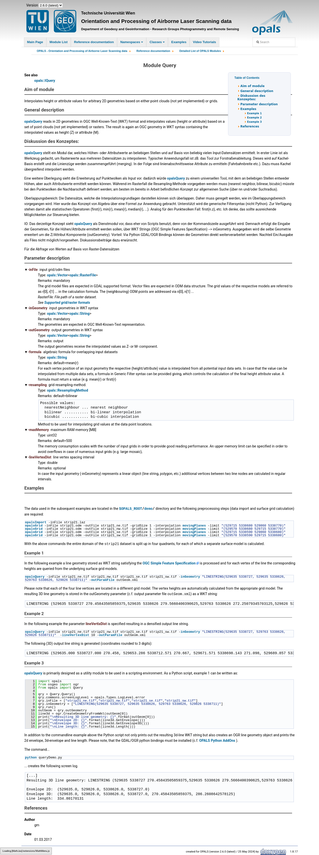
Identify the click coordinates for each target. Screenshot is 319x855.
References (249, 126)
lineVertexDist (75, 634)
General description (256, 91)
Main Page (35, 42)
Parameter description (259, 104)
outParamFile (103, 579)
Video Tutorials (204, 42)
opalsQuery (33, 121)
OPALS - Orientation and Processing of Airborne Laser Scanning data (82, 50)
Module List (59, 42)
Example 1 (254, 113)
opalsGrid (34, 525)
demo (148, 508)
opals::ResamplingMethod (67, 390)
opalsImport (36, 522)
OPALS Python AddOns (217, 740)
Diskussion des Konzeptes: (251, 97)
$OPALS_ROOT (130, 508)
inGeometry (190, 576)
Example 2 (254, 117)
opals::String (79, 314)
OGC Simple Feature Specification (169, 563)
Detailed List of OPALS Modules (200, 50)
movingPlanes (194, 525)
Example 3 (254, 121)
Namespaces (131, 42)
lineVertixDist (96, 623)
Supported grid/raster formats (67, 303)
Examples (178, 42)
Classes (157, 42)
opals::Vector (57, 275)
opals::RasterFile (83, 275)
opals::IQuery (44, 81)
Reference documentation (94, 42)
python (31, 756)
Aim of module (252, 86)
